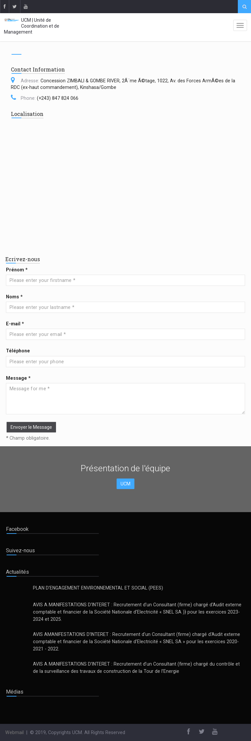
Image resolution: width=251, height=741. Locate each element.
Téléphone (18, 350)
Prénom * (17, 269)
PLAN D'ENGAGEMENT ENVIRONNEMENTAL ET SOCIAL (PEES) (98, 587)
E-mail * (15, 323)
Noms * (14, 296)
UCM (125, 483)
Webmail (14, 732)
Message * (18, 378)
